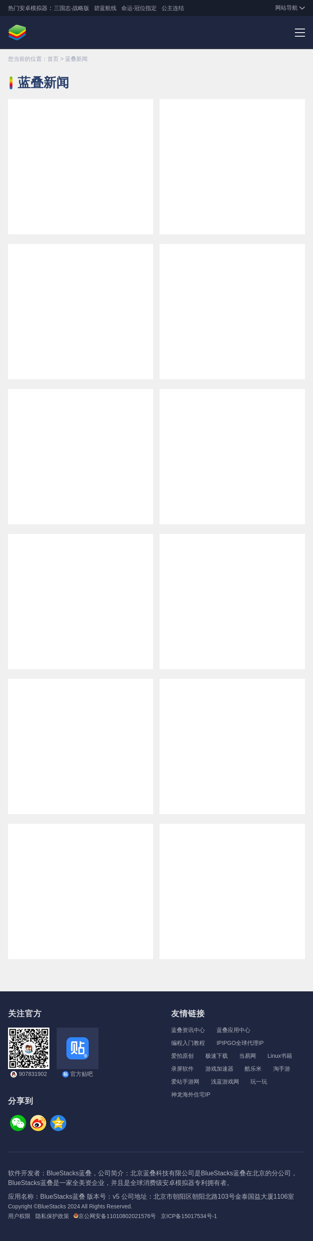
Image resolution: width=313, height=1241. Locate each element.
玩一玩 (258, 1081)
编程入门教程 (188, 1043)
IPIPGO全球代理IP (240, 1043)
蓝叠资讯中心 (188, 1030)
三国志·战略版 (71, 8)
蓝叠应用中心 (233, 1030)
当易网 (247, 1056)
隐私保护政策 (52, 1216)
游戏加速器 (219, 1068)
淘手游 (281, 1068)
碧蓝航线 (105, 8)
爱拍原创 (182, 1056)
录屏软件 (182, 1068)
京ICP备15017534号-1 (189, 1216)
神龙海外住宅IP (190, 1094)
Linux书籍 (280, 1056)
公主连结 (173, 8)
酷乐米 (253, 1068)
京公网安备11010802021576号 (115, 1216)
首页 (53, 59)
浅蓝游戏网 (225, 1081)
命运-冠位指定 (139, 8)
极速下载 (216, 1056)
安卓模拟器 (33, 8)
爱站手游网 (185, 1081)
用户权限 (19, 1216)
